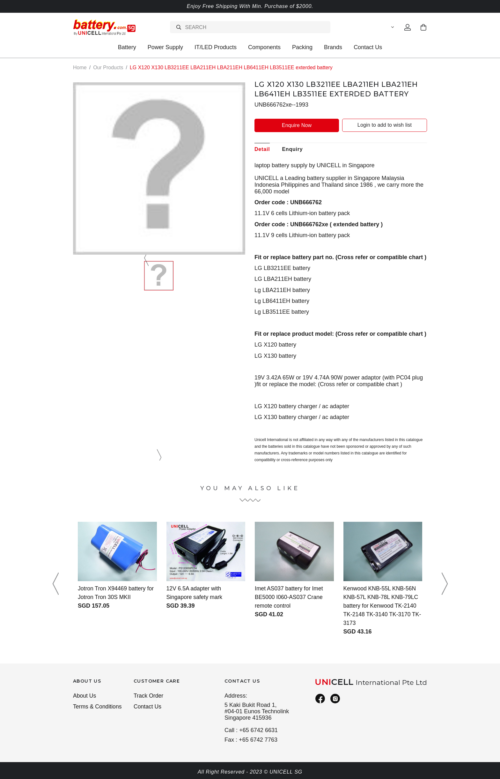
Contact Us (368, 47)
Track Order (149, 696)
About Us (85, 696)
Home (80, 67)
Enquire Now (297, 125)
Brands (333, 47)
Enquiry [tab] (292, 149)
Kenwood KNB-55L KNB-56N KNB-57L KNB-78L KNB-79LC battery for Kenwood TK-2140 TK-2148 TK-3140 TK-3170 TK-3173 (381, 605)
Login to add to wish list (384, 125)
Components (264, 47)
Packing (302, 47)
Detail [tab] (262, 149)
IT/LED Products (216, 47)
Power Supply (165, 47)
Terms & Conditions (98, 707)
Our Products (108, 67)
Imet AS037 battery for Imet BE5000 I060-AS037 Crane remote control (290, 597)
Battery (127, 47)
